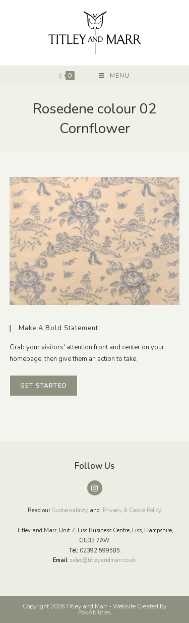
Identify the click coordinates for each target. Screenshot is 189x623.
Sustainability (70, 510)
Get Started (43, 386)
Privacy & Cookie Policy (132, 510)
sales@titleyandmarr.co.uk (103, 560)
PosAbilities (94, 612)
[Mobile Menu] (114, 76)
